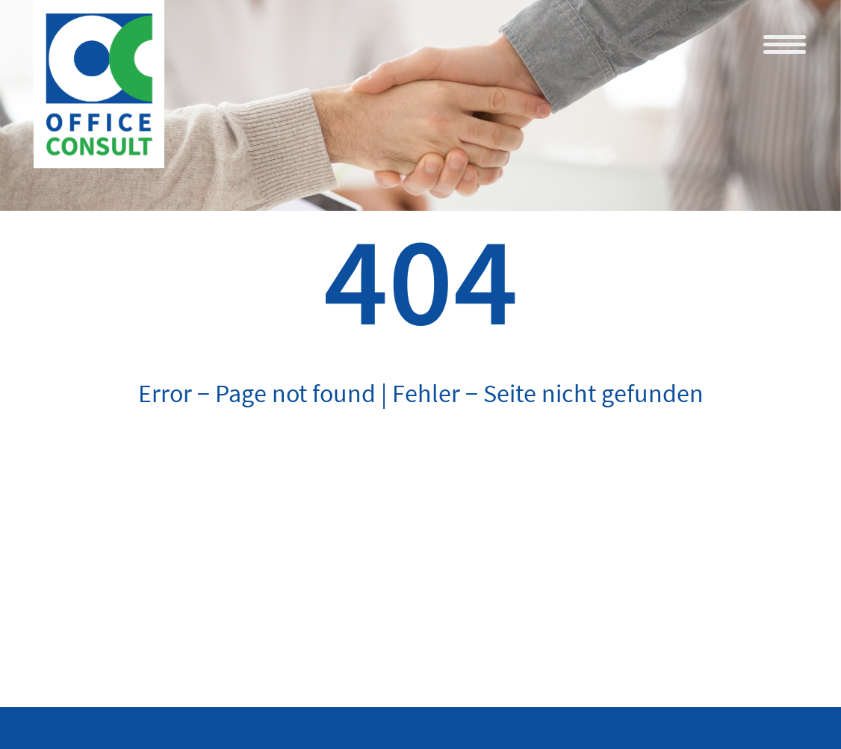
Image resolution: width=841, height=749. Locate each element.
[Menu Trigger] (785, 43)
